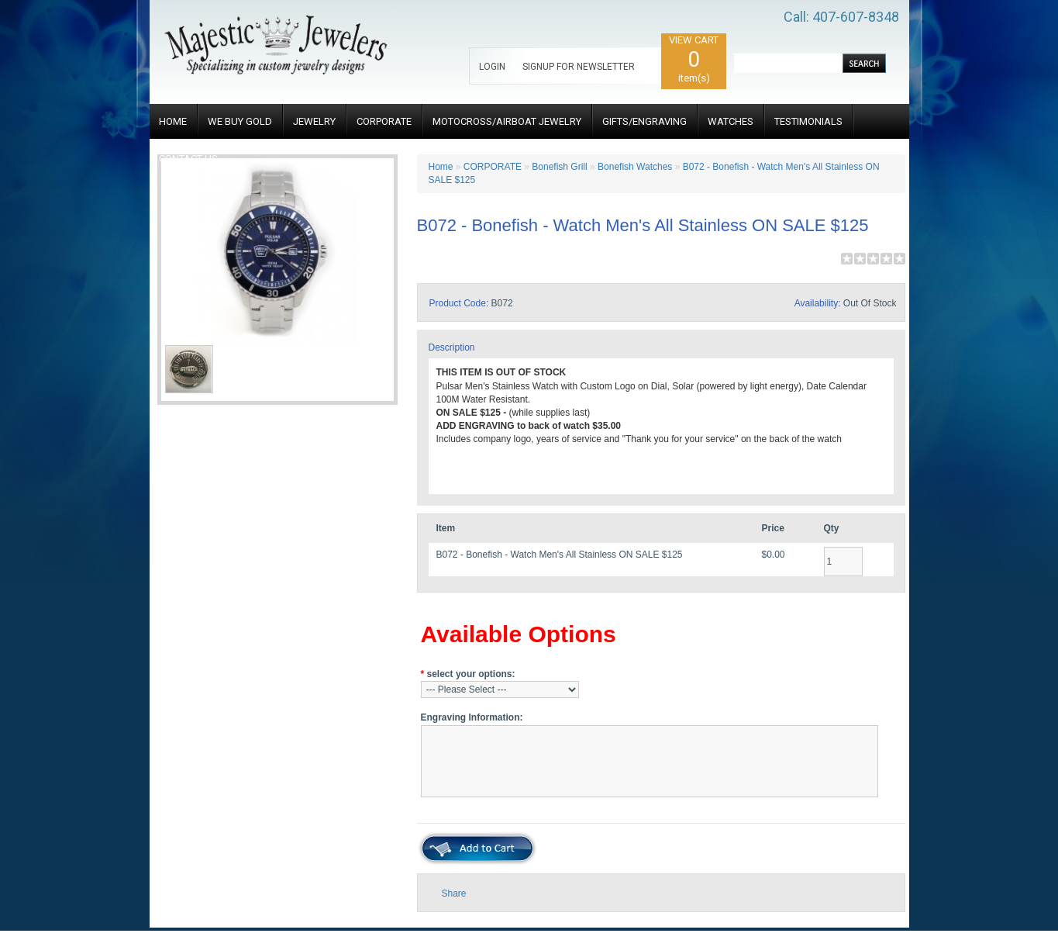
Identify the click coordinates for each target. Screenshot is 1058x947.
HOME (173, 121)
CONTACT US (188, 158)
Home (441, 166)
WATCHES (730, 121)
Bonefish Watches (635, 166)
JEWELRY (314, 121)
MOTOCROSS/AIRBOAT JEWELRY (507, 121)
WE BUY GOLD (240, 121)
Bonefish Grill (559, 166)
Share (454, 893)
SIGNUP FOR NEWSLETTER (578, 66)
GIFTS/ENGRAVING (644, 121)
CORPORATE (384, 121)
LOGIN (492, 66)
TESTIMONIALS (808, 121)
